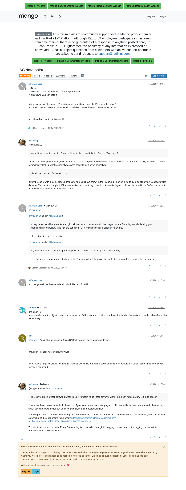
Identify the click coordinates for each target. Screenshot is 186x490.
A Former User (35, 84)
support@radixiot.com (114, 53)
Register (26, 472)
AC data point (55, 216)
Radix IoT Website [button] (36, 6)
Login (36, 472)
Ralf (30, 336)
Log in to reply (159, 76)
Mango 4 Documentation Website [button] (104, 6)
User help (25, 76)
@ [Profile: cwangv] (33, 340)
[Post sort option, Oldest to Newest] (146, 76)
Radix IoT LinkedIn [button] (142, 61)
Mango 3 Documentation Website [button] (66, 6)
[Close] (164, 446)
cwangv (32, 307)
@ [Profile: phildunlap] (34, 210)
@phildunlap (50, 206)
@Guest (42, 308)
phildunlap (33, 140)
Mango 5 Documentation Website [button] (142, 6)
